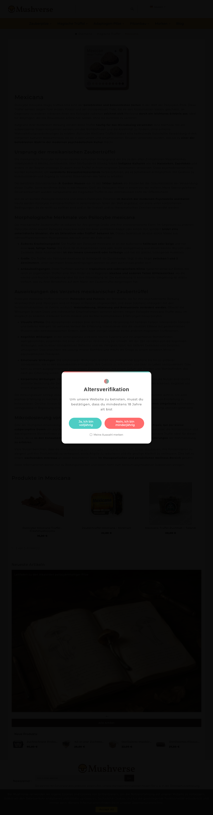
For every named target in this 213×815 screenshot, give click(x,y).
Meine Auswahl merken (108, 434)
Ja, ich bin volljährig (86, 423)
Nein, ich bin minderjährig (125, 423)
